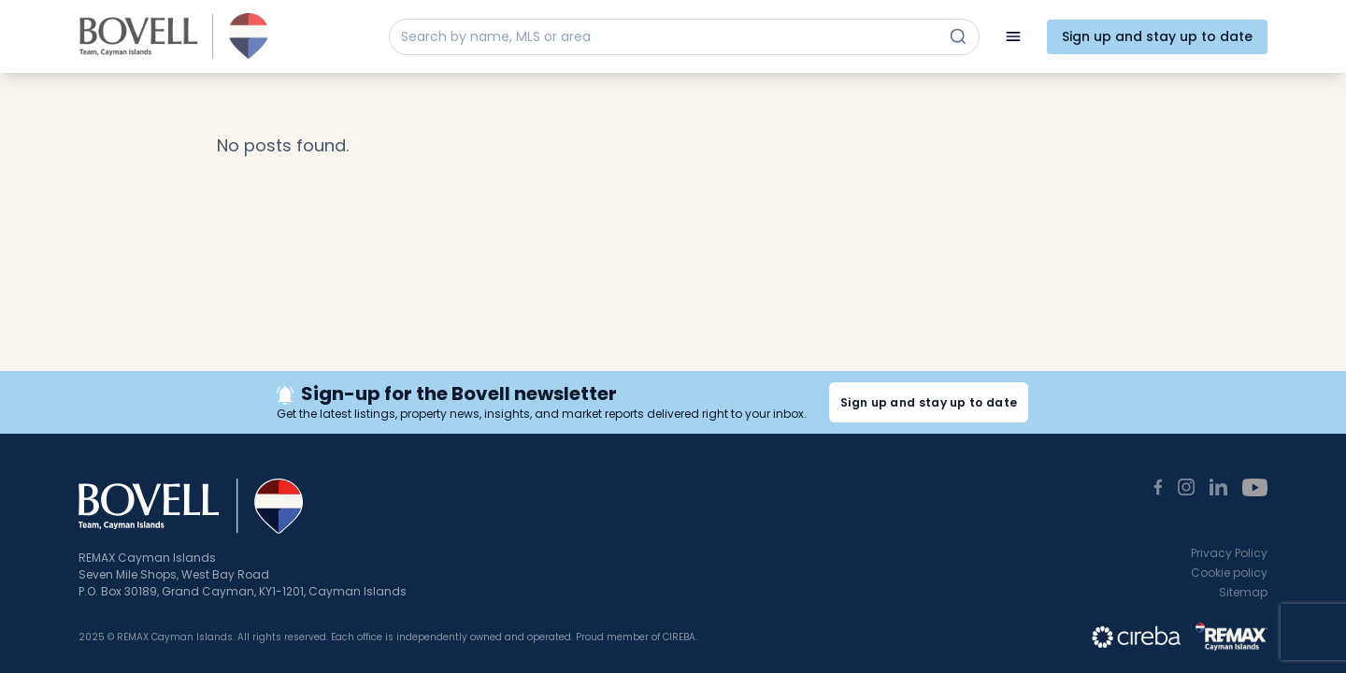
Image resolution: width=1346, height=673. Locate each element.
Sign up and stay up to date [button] (928, 402)
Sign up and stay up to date (1157, 36)
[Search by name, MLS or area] (667, 37)
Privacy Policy (1229, 553)
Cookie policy (1229, 572)
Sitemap (1243, 592)
